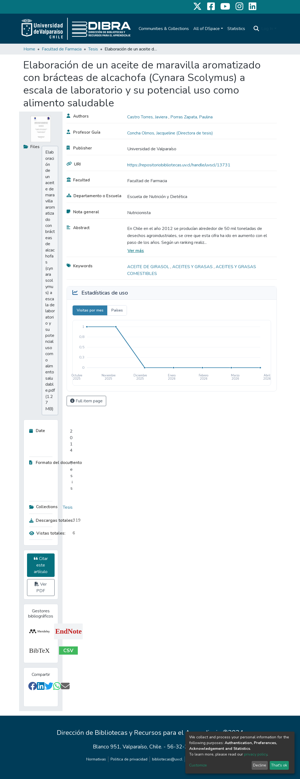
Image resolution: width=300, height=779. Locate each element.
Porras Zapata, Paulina (191, 117)
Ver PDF (41, 587)
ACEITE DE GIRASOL (148, 267)
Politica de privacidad (129, 759)
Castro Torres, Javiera (147, 117)
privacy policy (255, 754)
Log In (267, 29)
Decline (259, 765)
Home (29, 49)
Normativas (96, 759)
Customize (198, 765)
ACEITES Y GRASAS (193, 267)
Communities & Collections (164, 29)
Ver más (135, 251)
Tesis (93, 49)
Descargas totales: (49, 520)
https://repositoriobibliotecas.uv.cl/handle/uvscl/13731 (178, 165)
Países (117, 310)
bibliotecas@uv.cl (167, 759)
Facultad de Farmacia (62, 49)
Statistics (236, 29)
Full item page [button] (86, 401)
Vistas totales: (47, 533)
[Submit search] (256, 28)
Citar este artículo (41, 565)
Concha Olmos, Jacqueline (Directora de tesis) (170, 133)
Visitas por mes (90, 310)
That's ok (279, 765)
